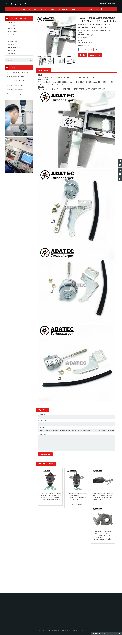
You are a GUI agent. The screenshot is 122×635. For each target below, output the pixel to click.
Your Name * (42, 416)
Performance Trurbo (14, 50)
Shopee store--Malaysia (15, 96)
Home (81, 13)
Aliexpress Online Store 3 (15, 88)
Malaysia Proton (13, 43)
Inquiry (82, 57)
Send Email (95, 57)
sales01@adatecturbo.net (109, 3)
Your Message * (43, 437)
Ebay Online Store (13, 75)
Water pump (12, 56)
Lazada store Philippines (15, 92)
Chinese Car (12, 28)
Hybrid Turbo (12, 53)
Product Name (42, 430)
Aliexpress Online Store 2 (15, 83)
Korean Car (11, 37)
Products (88, 13)
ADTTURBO (26, 75)
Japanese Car (12, 34)
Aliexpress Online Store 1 (15, 79)
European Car (12, 31)
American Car (12, 24)
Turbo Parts (11, 47)
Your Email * (42, 423)
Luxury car (11, 40)
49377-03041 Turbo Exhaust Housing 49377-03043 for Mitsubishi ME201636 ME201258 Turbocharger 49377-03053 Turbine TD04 (103, 539)
